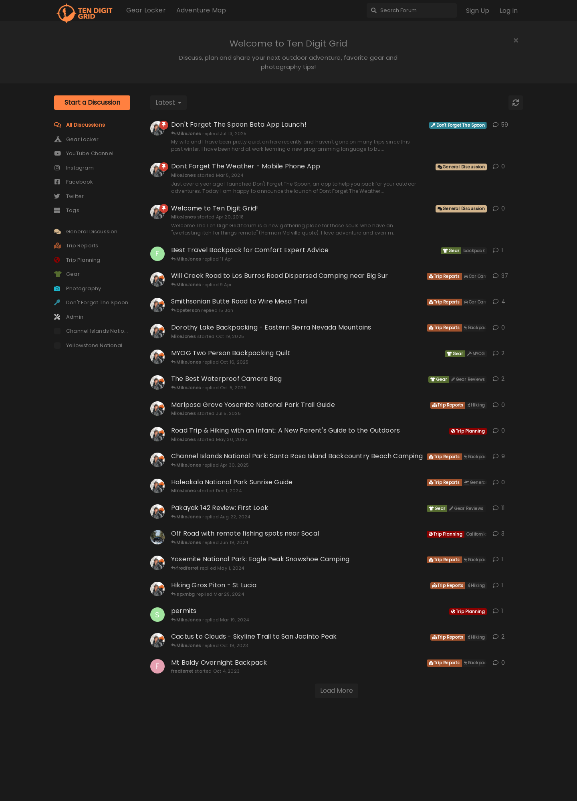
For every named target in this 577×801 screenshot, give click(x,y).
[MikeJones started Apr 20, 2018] (157, 295)
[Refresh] (515, 185)
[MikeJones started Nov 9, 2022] (157, 211)
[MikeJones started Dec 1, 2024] (157, 569)
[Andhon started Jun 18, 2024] (157, 620)
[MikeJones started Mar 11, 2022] (157, 440)
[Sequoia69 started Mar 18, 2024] (157, 697)
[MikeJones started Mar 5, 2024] (157, 253)
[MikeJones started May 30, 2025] (157, 517)
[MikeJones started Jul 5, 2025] (157, 491)
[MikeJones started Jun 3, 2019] (157, 362)
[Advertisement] (288, 123)
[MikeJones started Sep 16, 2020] (157, 543)
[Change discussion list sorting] (168, 185)
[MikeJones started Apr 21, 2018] (157, 388)
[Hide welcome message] (515, 40)
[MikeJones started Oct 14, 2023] (157, 723)
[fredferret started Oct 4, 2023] (157, 749)
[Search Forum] (412, 10)
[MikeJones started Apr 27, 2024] (157, 646)
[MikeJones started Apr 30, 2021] (157, 465)
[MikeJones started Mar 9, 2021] (157, 594)
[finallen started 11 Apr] (157, 337)
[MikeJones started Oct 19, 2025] (157, 414)
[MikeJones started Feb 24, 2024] (157, 672)
